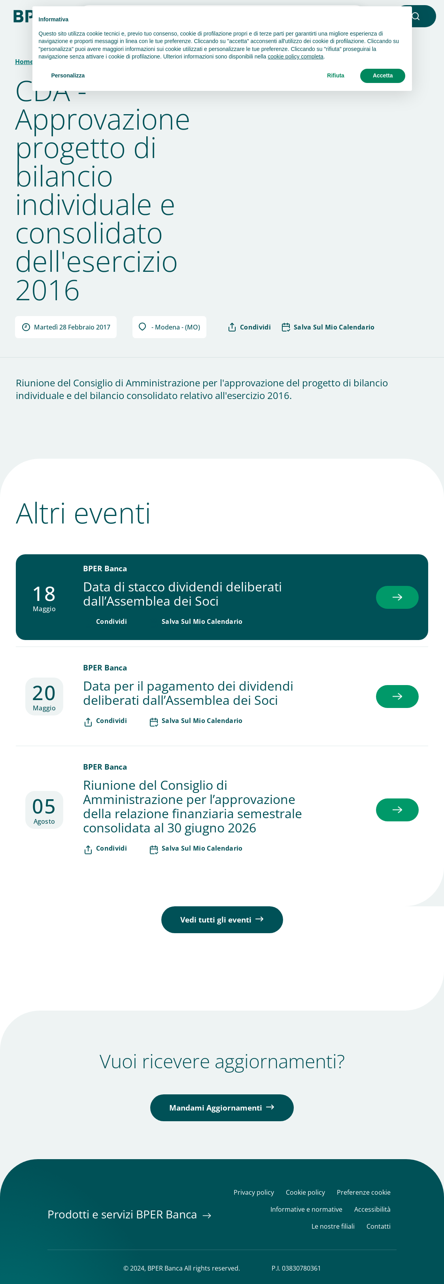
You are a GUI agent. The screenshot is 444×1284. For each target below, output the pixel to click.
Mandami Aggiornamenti (215, 1108)
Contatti (379, 1226)
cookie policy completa (295, 56)
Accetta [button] (383, 75)
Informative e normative (306, 1209)
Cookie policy (305, 1192)
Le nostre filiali (333, 1226)
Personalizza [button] (68, 75)
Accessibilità (372, 1209)
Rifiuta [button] (335, 75)
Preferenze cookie (364, 1192)
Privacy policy (254, 1192)
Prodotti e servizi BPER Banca (123, 1214)
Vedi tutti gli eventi (215, 920)
